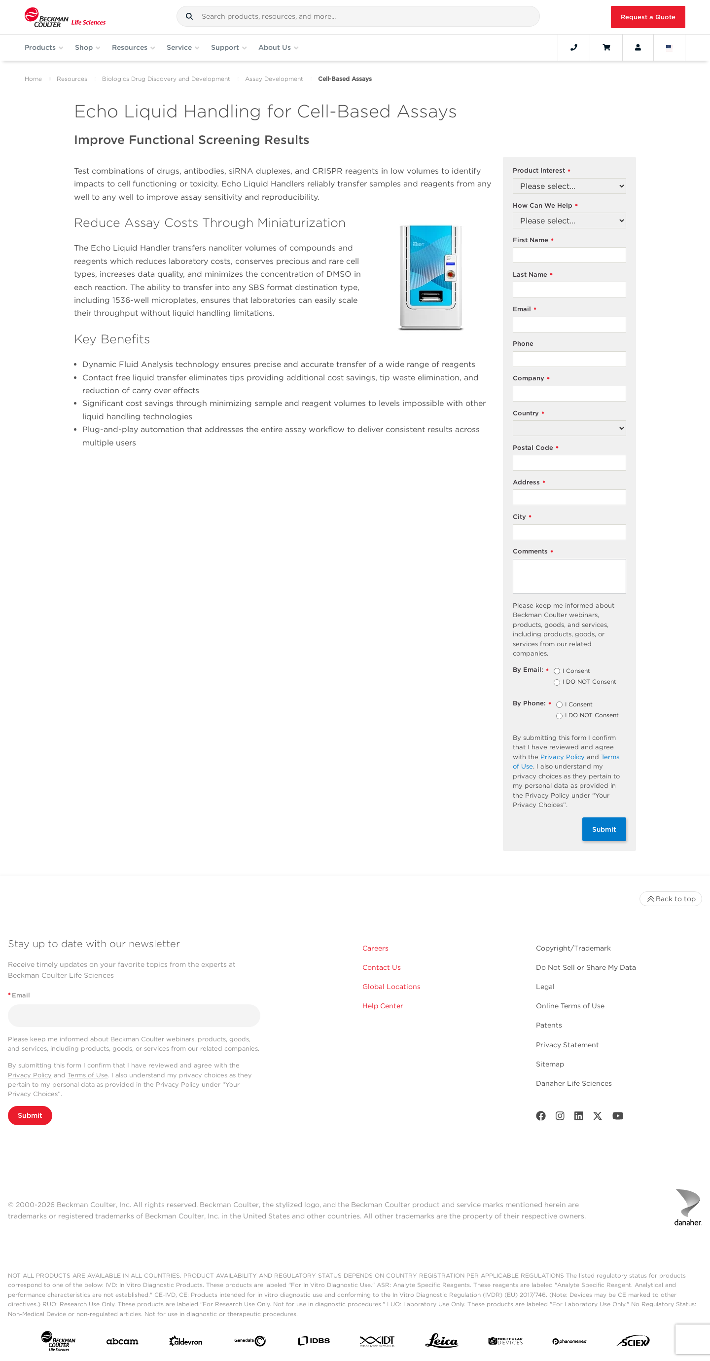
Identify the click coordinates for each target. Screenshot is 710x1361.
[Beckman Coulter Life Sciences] (65, 17)
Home (33, 78)
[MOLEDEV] (505, 1343)
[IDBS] (313, 1343)
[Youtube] (618, 1118)
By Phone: (532, 703)
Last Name (533, 275)
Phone (523, 343)
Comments (533, 552)
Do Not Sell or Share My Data (586, 967)
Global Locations (391, 987)
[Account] (638, 47)
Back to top (671, 899)
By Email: (531, 670)
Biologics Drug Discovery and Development (166, 78)
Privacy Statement (567, 1045)
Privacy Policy (562, 757)
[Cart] (606, 47)
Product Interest (541, 171)
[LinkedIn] (578, 1118)
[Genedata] (250, 1343)
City (522, 517)
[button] (189, 16)
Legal (545, 987)
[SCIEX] (633, 1343)
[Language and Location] (669, 47)
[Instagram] (560, 1118)
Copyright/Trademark (573, 948)
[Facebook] (541, 1118)
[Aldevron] (186, 1343)
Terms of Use (88, 1075)
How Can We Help (545, 206)
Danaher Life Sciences (574, 1083)
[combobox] (358, 16)
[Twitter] (598, 1118)
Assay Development (274, 78)
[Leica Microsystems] (442, 1343)
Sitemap (550, 1064)
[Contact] (574, 47)
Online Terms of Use (570, 1006)
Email (524, 309)
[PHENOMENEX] (569, 1343)
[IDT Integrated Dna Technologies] (377, 1343)
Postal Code (536, 448)
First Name (533, 240)
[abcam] (122, 1343)
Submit (604, 829)
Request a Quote (648, 17)
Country (528, 413)
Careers (375, 948)
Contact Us (381, 967)
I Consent (576, 671)
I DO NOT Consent (589, 682)
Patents (549, 1025)
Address (529, 482)
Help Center (382, 1006)
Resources (72, 78)
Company (531, 378)
